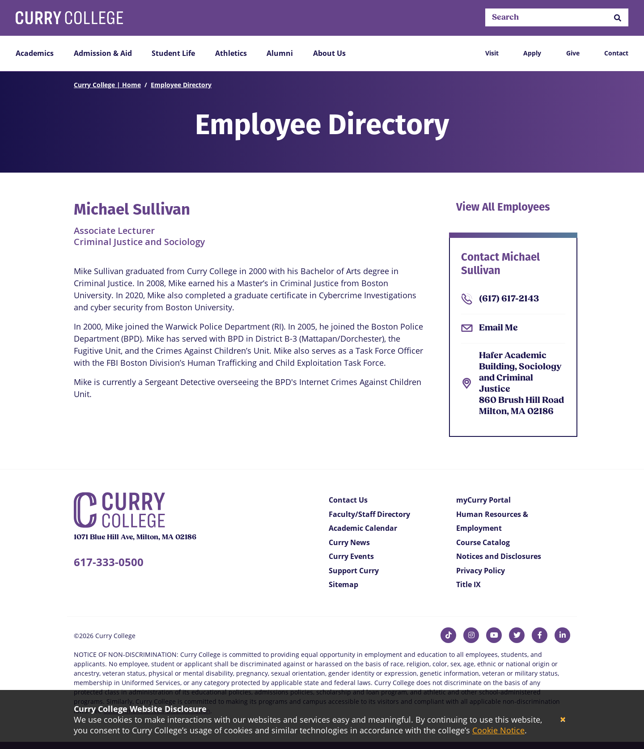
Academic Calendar (363, 528)
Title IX (468, 584)
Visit (492, 53)
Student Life (173, 53)
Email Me (498, 328)
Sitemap (343, 584)
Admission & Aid (103, 53)
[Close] (563, 720)
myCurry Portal (483, 500)
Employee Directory (181, 84)
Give (573, 53)
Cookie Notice (498, 730)
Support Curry (354, 571)
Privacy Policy (480, 571)
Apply (532, 53)
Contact (616, 53)
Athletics (231, 53)
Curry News (349, 542)
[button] (617, 17)
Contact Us (348, 500)
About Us (329, 53)
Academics (35, 53)
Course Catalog (483, 542)
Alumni (280, 53)
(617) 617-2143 (509, 299)
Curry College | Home (107, 84)
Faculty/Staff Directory (369, 514)
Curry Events (351, 556)
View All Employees (503, 208)
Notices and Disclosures (498, 556)
